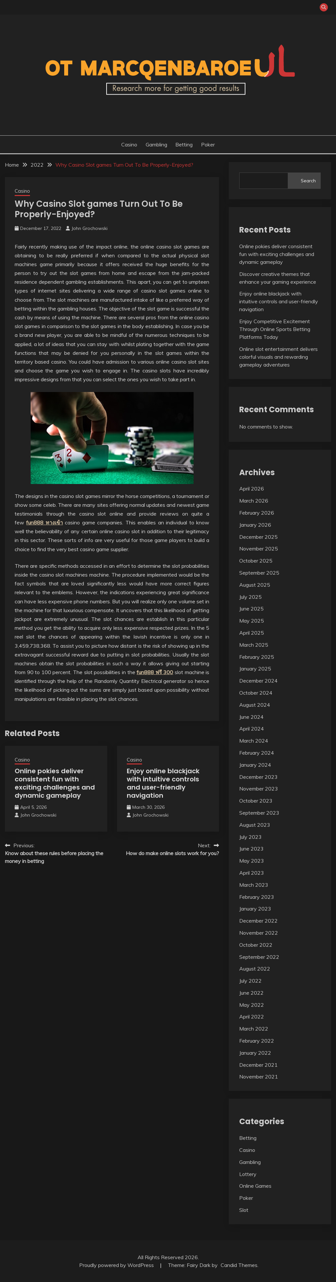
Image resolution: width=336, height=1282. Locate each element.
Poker (208, 144)
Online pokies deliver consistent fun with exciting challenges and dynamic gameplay (55, 783)
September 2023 (259, 812)
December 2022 (258, 920)
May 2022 (251, 1005)
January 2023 (255, 908)
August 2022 (254, 968)
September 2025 (259, 572)
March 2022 (253, 1028)
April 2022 (251, 1016)
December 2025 (258, 537)
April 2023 (251, 872)
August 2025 (254, 584)
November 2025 (258, 548)
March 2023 (253, 885)
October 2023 (255, 800)
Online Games (255, 1186)
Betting (184, 144)
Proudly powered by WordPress (117, 1265)
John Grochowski (89, 228)
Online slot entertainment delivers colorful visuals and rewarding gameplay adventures (278, 357)
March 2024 (253, 740)
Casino (129, 144)
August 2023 (254, 825)
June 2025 (251, 608)
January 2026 (255, 524)
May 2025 (251, 620)
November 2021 (258, 1076)
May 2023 (251, 860)
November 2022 (258, 932)
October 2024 (255, 692)
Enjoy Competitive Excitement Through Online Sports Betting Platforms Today (274, 329)
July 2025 (250, 597)
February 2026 (256, 512)
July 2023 (250, 837)
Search (308, 181)
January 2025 (255, 668)
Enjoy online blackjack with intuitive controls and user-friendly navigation (163, 783)
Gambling (156, 144)
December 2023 (258, 777)
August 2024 (254, 704)
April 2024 (251, 728)
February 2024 (256, 752)
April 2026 (251, 488)
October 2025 (255, 560)
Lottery (247, 1174)
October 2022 (255, 945)
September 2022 (259, 957)
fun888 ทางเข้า (44, 522)
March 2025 (253, 644)
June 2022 (251, 992)
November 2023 (258, 788)
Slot (243, 1210)
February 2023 (256, 897)
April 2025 (251, 632)
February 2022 (256, 1040)
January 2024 (255, 765)
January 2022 (255, 1052)
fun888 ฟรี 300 (155, 672)
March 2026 (253, 500)
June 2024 (251, 717)
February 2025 (256, 657)
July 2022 (250, 980)
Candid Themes (239, 1265)
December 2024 (258, 680)
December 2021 (258, 1065)
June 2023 (251, 848)
